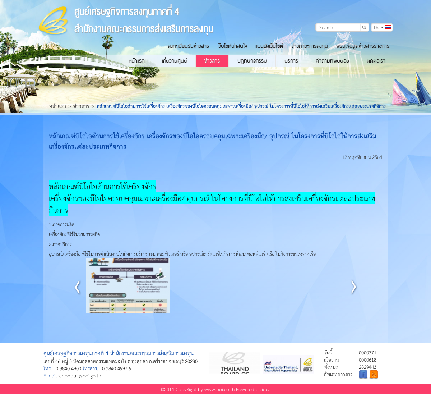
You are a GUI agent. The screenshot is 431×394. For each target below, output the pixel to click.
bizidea (263, 389)
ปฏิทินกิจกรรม (252, 61)
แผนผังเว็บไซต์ (269, 46)
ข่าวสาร (212, 61)
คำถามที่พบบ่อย (332, 61)
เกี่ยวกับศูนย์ (174, 61)
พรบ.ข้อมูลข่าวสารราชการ (362, 46)
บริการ (291, 61)
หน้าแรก (136, 61)
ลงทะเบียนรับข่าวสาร (188, 46)
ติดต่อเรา (376, 61)
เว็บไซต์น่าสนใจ (232, 46)
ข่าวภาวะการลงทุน (309, 46)
